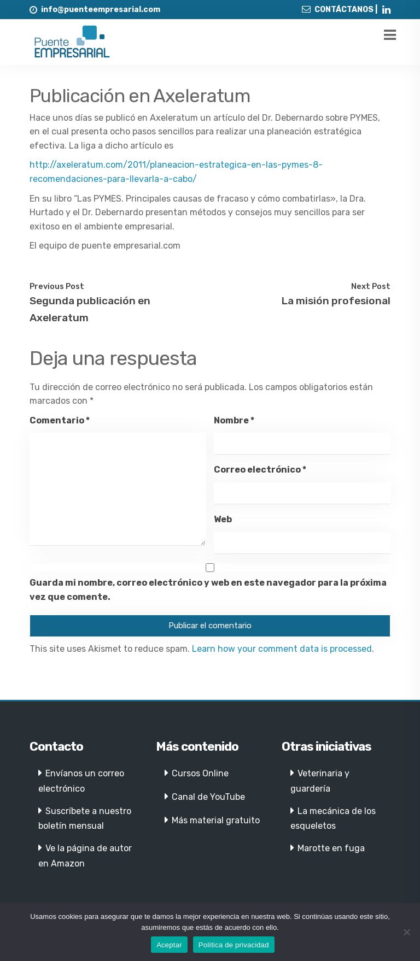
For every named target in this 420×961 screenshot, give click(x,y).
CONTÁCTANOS (344, 9)
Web (223, 519)
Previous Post (57, 286)
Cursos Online (200, 773)
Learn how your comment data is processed (282, 649)
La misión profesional (336, 300)
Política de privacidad (234, 945)
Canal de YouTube (208, 797)
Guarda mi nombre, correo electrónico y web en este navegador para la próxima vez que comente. (208, 589)
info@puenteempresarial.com (100, 9)
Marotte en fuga (331, 848)
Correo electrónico (260, 469)
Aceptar (169, 945)
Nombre (234, 420)
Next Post (370, 286)
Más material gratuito (216, 820)
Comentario (60, 420)
